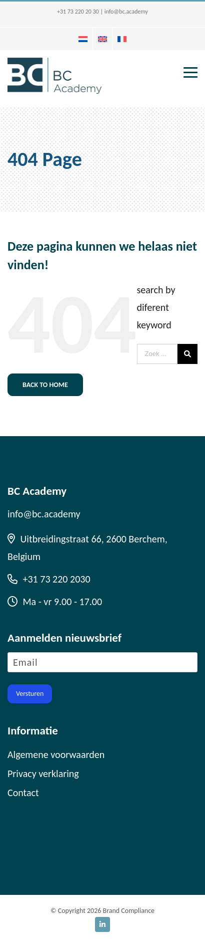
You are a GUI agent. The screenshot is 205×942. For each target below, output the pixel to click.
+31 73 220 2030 (49, 579)
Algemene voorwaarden (56, 754)
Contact (23, 793)
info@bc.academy (126, 11)
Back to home (45, 385)
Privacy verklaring (43, 774)
